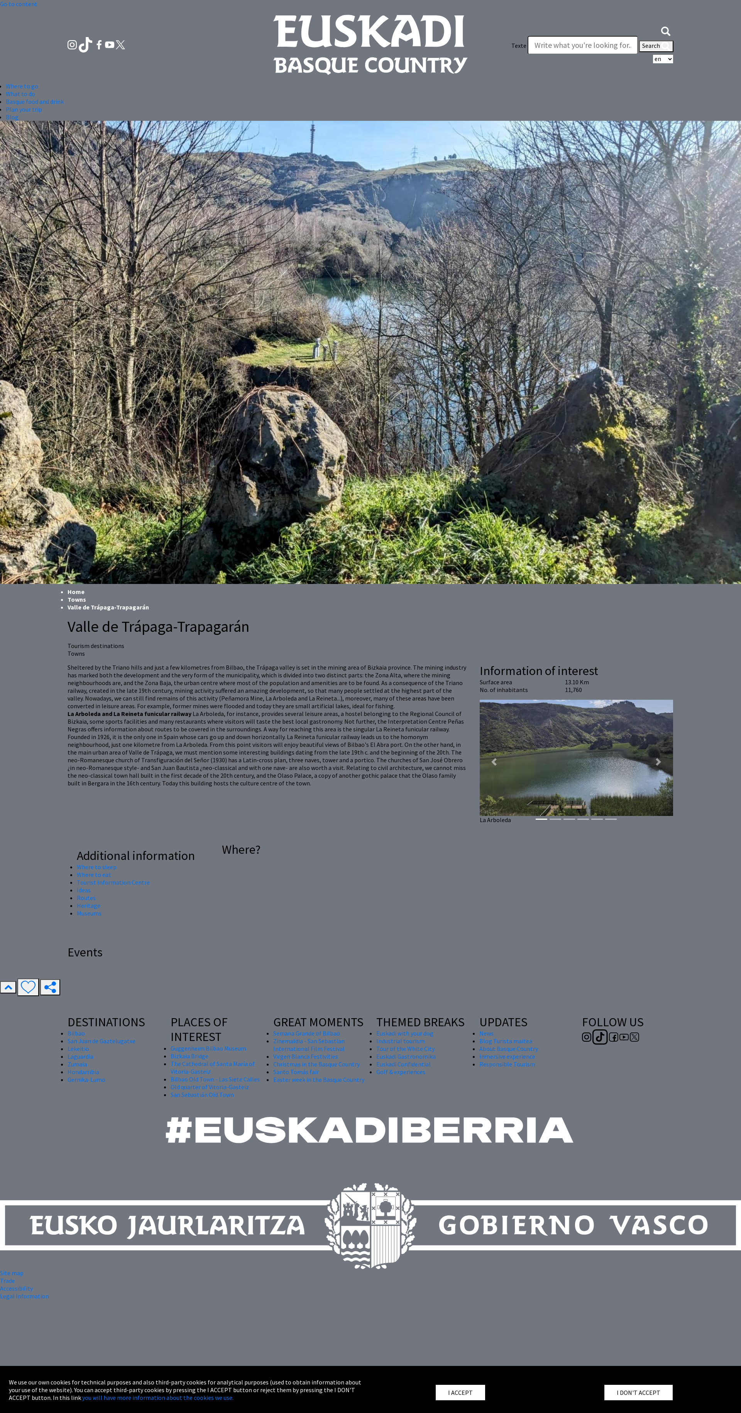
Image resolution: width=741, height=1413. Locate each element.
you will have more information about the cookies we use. (157, 1397)
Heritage (88, 905)
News (486, 1033)
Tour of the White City (405, 1049)
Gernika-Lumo (86, 1079)
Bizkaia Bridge (189, 1056)
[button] (665, 30)
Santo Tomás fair (296, 1072)
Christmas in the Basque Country (316, 1064)
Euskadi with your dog (404, 1033)
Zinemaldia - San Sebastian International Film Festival (309, 1045)
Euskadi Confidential (403, 1064)
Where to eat (94, 874)
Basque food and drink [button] (35, 101)
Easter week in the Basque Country (318, 1079)
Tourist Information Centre (113, 882)
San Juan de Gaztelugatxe (101, 1041)
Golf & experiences (400, 1072)
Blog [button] (12, 117)
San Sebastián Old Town (202, 1094)
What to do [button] (20, 94)
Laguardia (80, 1056)
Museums (89, 913)
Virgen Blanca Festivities (305, 1056)
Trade (7, 1280)
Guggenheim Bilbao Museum (208, 1048)
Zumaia (77, 1064)
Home (76, 592)
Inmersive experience (507, 1056)
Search (656, 46)
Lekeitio (78, 1049)
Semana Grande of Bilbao (306, 1033)
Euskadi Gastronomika (406, 1056)
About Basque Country (508, 1049)
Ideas (84, 890)
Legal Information (24, 1296)
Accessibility (16, 1288)
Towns (77, 599)
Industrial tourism (400, 1041)
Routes (86, 898)
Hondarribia (83, 1072)
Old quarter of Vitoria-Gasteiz (210, 1087)
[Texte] (583, 45)
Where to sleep (97, 867)
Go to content (18, 4)
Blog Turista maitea (505, 1041)
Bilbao (76, 1033)
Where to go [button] (22, 86)
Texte (518, 45)
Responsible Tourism (507, 1064)
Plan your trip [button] (24, 109)
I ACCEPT (460, 1392)
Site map (12, 1273)
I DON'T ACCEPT (638, 1392)
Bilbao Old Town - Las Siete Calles (215, 1079)
